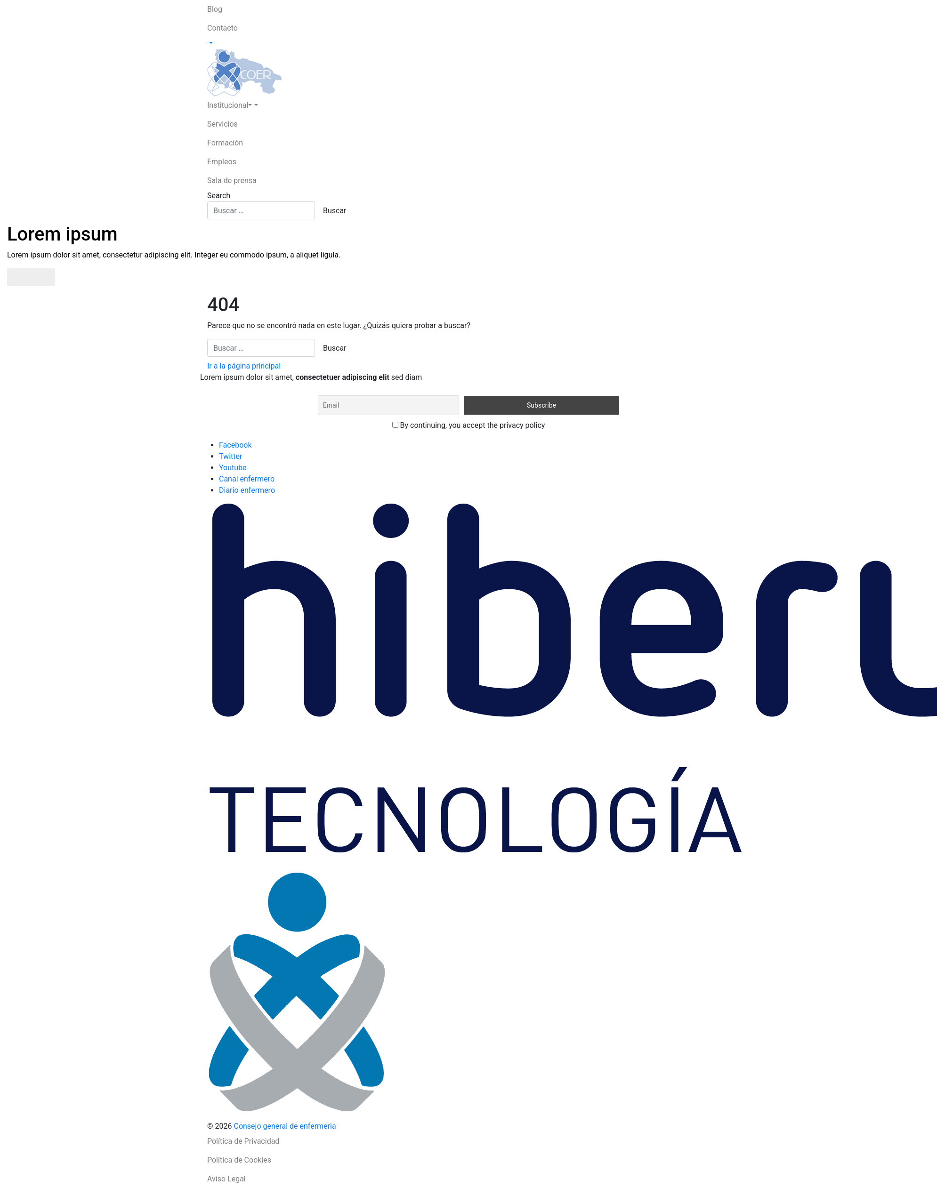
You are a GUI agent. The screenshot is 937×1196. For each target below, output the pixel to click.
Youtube (233, 467)
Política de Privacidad (243, 1141)
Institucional (229, 105)
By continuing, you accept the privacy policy (468, 425)
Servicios (222, 124)
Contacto (222, 28)
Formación (225, 142)
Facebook (235, 445)
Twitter (230, 456)
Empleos (221, 161)
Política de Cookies (239, 1160)
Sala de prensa (232, 180)
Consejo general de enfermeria (285, 1126)
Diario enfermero (247, 490)
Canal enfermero (247, 478)
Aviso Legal (226, 1178)
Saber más (31, 277)
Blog (214, 9)
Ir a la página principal (244, 365)
